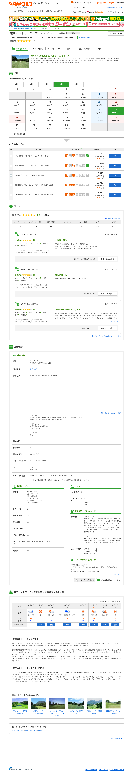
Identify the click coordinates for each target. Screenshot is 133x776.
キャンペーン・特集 (35, 11)
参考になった (107, 259)
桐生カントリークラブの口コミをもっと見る (106, 336)
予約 (115, 156)
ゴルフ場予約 (17, 11)
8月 (76, 84)
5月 (31, 84)
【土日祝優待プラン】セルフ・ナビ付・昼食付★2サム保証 (33, 185)
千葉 (31, 730)
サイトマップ (103, 770)
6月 (46, 84)
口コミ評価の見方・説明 (113, 218)
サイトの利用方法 (91, 770)
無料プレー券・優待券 (53, 11)
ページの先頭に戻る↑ (117, 738)
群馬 (22, 730)
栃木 (17, 730)
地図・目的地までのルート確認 (111, 413)
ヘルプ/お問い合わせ (117, 770)
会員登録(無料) (110, 7)
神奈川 (40, 730)
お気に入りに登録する (84, 580)
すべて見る (114, 321)
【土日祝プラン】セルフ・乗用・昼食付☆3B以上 (30, 175)
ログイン (121, 7)
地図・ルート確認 (84, 37)
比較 (11, 149)
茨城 (13, 730)
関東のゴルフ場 (24, 28)
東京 (35, 730)
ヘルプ (92, 3)
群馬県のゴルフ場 (37, 28)
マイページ (120, 12)
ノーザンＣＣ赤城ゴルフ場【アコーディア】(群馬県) (57, 713)
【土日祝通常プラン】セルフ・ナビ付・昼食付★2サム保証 (33, 195)
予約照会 (111, 12)
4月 (16, 84)
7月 (61, 84)
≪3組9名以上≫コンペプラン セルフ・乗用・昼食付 (31, 165)
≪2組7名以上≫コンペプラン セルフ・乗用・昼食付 (31, 156)
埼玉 (26, 730)
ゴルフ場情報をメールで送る (108, 580)
